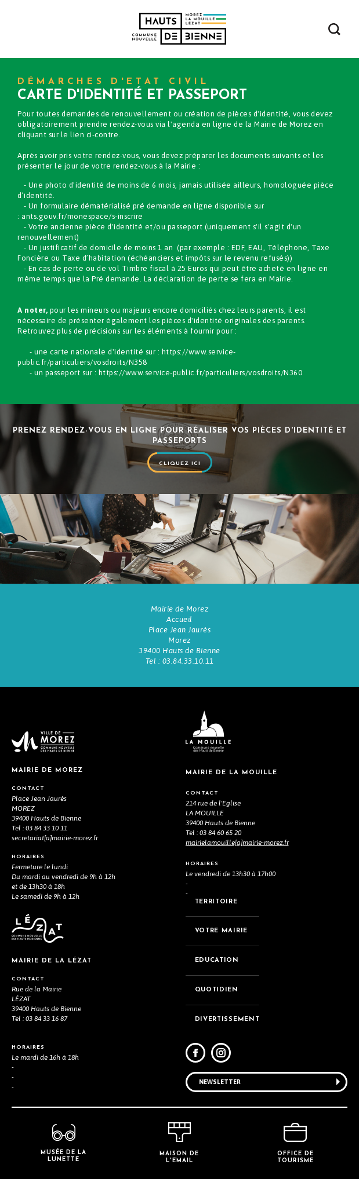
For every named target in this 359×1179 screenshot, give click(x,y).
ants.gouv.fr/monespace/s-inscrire (82, 216)
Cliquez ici (180, 463)
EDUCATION (217, 960)
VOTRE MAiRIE (221, 931)
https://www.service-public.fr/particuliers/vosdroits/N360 (201, 372)
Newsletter (220, 1081)
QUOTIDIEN (216, 990)
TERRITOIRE (216, 902)
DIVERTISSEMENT (227, 1019)
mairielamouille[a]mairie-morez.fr (237, 843)
